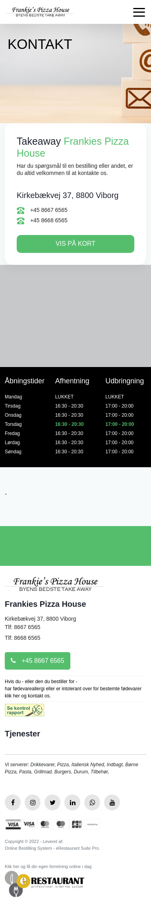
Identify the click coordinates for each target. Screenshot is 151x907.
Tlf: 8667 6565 (23, 627)
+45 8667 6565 (42, 210)
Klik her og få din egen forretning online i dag (48, 866)
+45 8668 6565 (42, 221)
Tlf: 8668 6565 (23, 638)
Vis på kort (75, 243)
